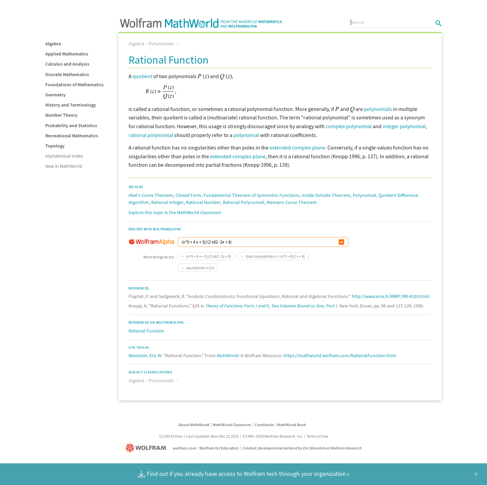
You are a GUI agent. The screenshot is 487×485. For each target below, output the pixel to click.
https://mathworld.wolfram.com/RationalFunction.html (339, 355)
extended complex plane (297, 147)
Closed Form (188, 195)
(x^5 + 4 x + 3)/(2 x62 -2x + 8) (208, 256)
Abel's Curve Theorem (151, 195)
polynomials (378, 109)
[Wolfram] (147, 448)
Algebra (53, 44)
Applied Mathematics (66, 54)
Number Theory (61, 115)
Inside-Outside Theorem (326, 195)
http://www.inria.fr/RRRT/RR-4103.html (391, 296)
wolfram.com (184, 448)
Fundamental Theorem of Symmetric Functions (251, 195)
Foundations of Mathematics (74, 85)
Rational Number (203, 202)
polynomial (246, 135)
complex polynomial (349, 126)
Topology (55, 146)
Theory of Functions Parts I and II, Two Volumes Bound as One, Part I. (271, 306)
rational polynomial (151, 135)
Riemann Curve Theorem (291, 202)
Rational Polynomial (243, 202)
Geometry (55, 95)
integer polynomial (403, 126)
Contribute (264, 424)
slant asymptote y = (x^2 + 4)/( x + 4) (275, 256)
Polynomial (364, 195)
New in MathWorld (63, 166)
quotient (142, 76)
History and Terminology (70, 105)
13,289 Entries (171, 436)
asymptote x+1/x (199, 267)
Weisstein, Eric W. (145, 355)
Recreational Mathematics (71, 136)
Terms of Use (317, 436)
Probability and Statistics (71, 125)
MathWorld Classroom (232, 424)
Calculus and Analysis (67, 64)
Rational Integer (167, 202)
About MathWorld (194, 424)
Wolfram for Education (219, 448)
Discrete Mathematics (67, 74)
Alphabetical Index (64, 156)
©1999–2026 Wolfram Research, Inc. (272, 436)
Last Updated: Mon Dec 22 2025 (212, 436)
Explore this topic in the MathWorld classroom (175, 212)
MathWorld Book (291, 424)
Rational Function (146, 331)
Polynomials (161, 44)
